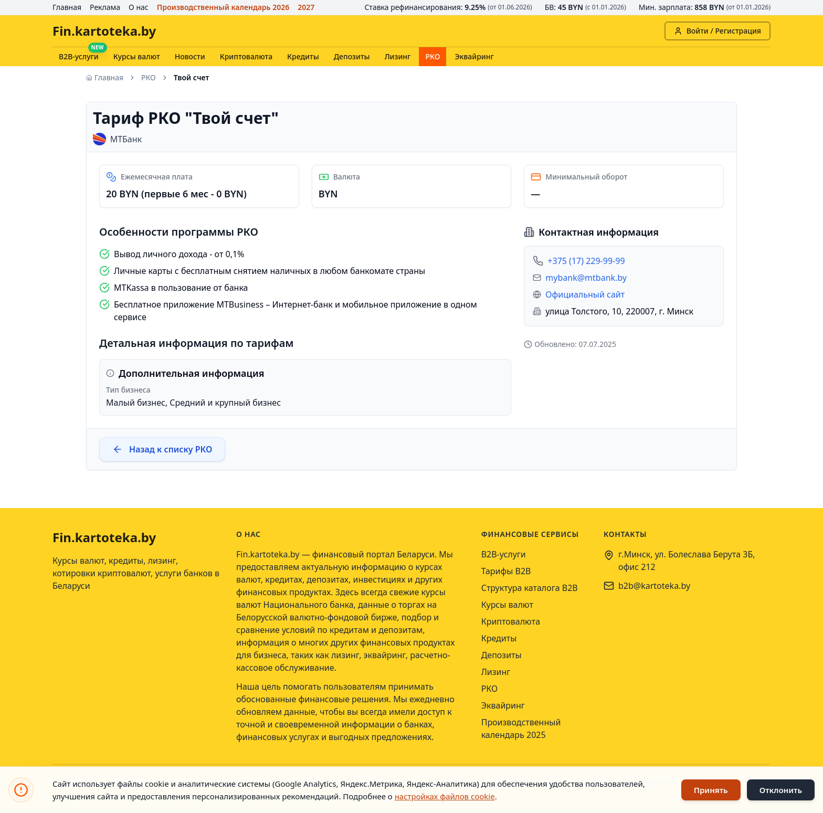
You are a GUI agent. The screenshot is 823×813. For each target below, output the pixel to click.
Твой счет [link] (191, 77)
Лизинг (398, 56)
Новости (190, 56)
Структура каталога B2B (529, 588)
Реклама (105, 7)
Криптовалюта (246, 56)
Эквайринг (474, 56)
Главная (66, 7)
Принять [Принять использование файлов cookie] (711, 790)
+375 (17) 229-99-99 (586, 261)
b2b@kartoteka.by (654, 586)
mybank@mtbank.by (586, 277)
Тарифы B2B (506, 571)
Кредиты (303, 56)
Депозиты (352, 56)
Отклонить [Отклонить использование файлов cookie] (780, 790)
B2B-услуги (79, 56)
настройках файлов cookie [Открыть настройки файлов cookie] (445, 796)
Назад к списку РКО (162, 449)
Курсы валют (136, 56)
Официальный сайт (585, 294)
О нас (139, 7)
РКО (432, 56)
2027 (306, 7)
